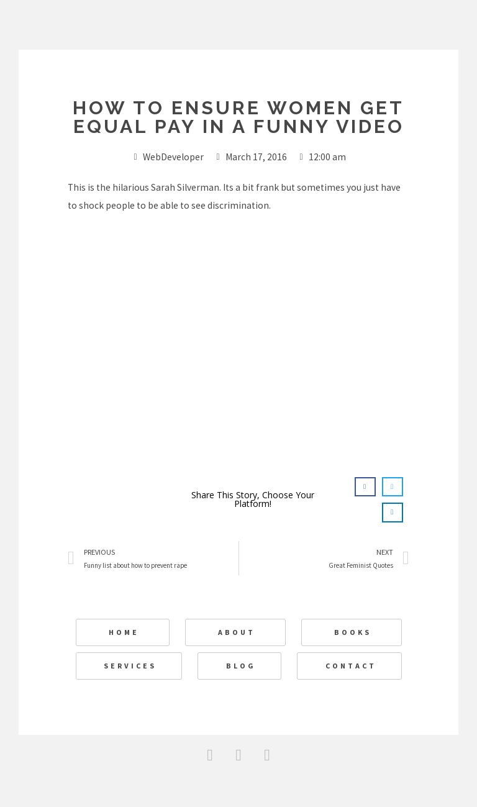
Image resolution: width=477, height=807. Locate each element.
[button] (365, 487)
